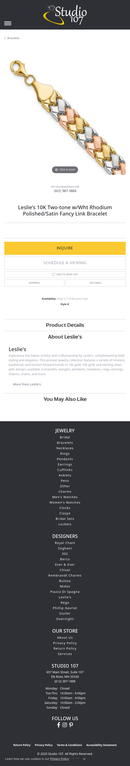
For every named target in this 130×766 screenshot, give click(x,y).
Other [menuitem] (65, 486)
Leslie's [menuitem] (65, 597)
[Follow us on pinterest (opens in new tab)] (71, 725)
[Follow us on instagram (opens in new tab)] (64, 725)
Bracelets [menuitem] (65, 443)
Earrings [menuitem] (65, 464)
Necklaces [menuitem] (65, 448)
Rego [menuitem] (65, 602)
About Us (65, 637)
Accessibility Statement (101, 745)
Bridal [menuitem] (65, 437)
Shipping (34, 283)
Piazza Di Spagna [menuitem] (65, 592)
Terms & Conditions (69, 745)
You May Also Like (65, 399)
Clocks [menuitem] (64, 508)
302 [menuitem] (65, 554)
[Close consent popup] (84, 759)
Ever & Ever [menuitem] (65, 564)
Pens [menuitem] (65, 481)
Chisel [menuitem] (65, 570)
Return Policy (65, 648)
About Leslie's (65, 336)
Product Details (65, 325)
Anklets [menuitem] (64, 475)
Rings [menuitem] (65, 453)
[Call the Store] (65, 681)
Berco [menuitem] (65, 559)
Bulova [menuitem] (65, 581)
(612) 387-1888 (65, 191)
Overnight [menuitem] (65, 619)
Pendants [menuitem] (65, 459)
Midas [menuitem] (65, 586)
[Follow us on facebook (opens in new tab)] (58, 725)
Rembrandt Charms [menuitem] (65, 575)
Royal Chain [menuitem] (65, 543)
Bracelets (13, 38)
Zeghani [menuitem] (65, 548)
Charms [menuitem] (65, 491)
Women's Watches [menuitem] (64, 502)
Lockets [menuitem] (65, 524)
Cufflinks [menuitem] (65, 470)
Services (65, 654)
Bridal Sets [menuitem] (65, 519)
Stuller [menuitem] (65, 613)
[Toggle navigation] (8, 23)
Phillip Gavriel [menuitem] (65, 608)
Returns (95, 283)
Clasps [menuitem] (65, 513)
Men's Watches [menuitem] (65, 497)
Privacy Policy (65, 643)
